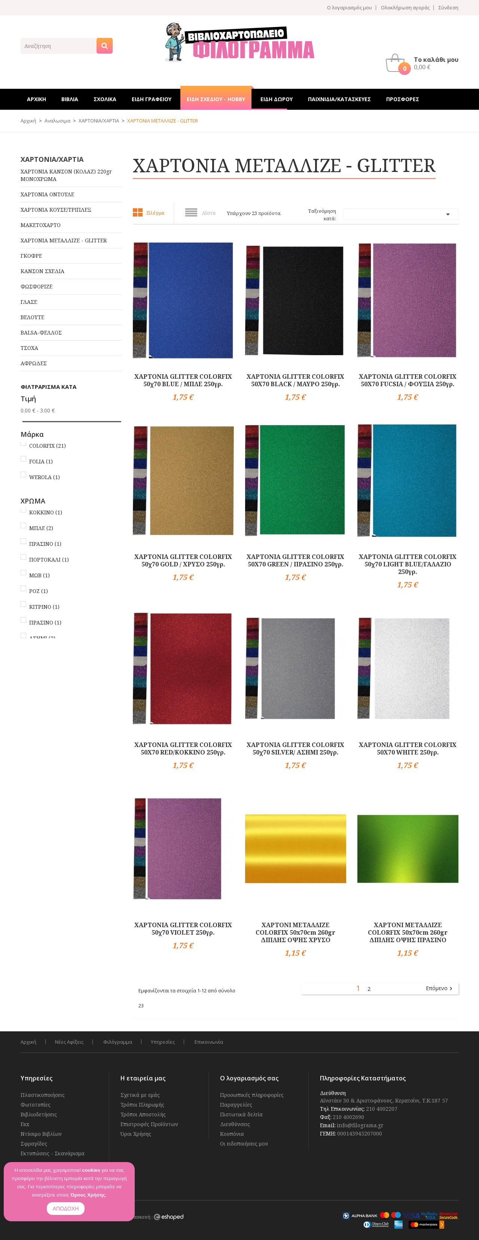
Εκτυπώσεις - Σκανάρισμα (53, 1153)
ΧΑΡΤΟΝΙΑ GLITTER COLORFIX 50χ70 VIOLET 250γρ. (183, 928)
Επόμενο (440, 988)
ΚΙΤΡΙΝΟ (44, 606)
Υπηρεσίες (163, 1042)
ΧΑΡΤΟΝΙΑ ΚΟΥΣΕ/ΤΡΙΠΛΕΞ (56, 209)
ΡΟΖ (38, 591)
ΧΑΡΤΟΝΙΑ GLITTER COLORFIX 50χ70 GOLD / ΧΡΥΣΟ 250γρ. (183, 560)
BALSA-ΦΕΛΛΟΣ (41, 332)
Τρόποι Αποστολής (143, 1114)
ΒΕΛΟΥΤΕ (32, 317)
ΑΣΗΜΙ (42, 638)
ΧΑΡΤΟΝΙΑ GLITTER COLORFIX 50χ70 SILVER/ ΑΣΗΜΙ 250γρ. (295, 748)
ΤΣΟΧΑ (29, 347)
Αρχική (28, 1042)
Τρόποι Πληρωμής (142, 1104)
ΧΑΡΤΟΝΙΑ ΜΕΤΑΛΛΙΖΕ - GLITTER (64, 240)
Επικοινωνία (209, 1042)
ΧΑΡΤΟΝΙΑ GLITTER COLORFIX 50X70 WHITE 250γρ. (408, 748)
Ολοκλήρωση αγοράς (405, 7)
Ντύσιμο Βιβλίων (41, 1133)
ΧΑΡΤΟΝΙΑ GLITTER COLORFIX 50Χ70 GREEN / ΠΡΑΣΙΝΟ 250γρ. (295, 560)
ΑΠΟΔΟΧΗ (66, 1209)
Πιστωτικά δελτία (241, 1114)
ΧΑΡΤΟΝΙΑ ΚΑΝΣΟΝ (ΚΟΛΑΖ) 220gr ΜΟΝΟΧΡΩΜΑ (66, 175)
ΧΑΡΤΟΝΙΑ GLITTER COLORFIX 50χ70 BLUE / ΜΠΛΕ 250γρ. (183, 380)
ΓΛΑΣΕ (29, 301)
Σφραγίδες (34, 1143)
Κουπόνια (232, 1133)
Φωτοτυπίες (36, 1104)
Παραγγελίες (236, 1104)
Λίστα (209, 212)
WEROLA (44, 477)
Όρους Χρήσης (87, 1195)
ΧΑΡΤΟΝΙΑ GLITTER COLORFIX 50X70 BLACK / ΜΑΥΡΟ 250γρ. (295, 380)
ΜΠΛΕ (41, 528)
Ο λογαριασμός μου (349, 7)
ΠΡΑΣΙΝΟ (45, 543)
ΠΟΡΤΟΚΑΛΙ (49, 559)
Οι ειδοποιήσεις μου (244, 1143)
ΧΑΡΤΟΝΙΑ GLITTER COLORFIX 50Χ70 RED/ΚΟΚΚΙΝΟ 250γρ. (183, 748)
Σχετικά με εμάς (140, 1094)
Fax (25, 1124)
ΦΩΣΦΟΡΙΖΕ (36, 286)
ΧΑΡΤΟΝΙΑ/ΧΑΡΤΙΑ (52, 159)
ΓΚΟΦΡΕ (31, 255)
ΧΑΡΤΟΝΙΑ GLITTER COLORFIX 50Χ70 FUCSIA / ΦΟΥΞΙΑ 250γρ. (408, 380)
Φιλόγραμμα (117, 1042)
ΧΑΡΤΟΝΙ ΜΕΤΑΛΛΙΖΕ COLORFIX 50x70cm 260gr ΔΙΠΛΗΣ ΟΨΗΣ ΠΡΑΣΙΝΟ (408, 932)
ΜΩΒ (39, 575)
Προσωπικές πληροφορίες (252, 1094)
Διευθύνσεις (235, 1124)
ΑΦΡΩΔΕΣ (34, 363)
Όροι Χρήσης (135, 1133)
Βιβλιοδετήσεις (39, 1114)
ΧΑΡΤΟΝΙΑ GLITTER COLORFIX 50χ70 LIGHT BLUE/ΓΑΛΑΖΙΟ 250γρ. (408, 564)
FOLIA (41, 461)
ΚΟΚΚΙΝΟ (45, 512)
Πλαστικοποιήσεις (43, 1094)
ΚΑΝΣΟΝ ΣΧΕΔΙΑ (42, 271)
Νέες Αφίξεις (69, 1042)
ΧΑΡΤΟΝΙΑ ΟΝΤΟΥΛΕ (47, 194)
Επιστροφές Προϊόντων (149, 1124)
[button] (424, 63)
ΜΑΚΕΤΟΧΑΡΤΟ (41, 225)
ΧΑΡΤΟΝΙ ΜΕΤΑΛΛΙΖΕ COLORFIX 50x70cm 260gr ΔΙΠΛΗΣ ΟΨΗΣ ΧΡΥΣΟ (295, 932)
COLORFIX (47, 445)
